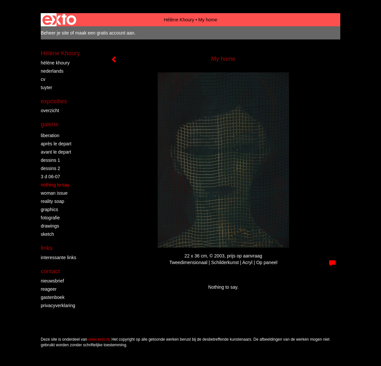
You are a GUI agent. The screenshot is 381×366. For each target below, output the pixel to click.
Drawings (50, 226)
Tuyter (46, 87)
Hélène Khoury (179, 19)
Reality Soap (52, 201)
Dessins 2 (50, 168)
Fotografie (50, 217)
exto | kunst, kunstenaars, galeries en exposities (59, 19)
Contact (50, 271)
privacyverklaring (58, 305)
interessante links (58, 257)
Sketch (47, 234)
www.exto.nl (98, 339)
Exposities (54, 101)
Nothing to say (55, 184)
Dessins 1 (50, 160)
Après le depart (56, 143)
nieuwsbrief (52, 280)
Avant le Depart (56, 152)
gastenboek (52, 297)
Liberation (50, 135)
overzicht (50, 110)
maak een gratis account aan (104, 33)
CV (43, 79)
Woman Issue (54, 193)
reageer (48, 289)
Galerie (49, 124)
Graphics (49, 209)
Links (47, 248)
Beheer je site (55, 33)
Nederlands (52, 71)
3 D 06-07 (50, 176)
